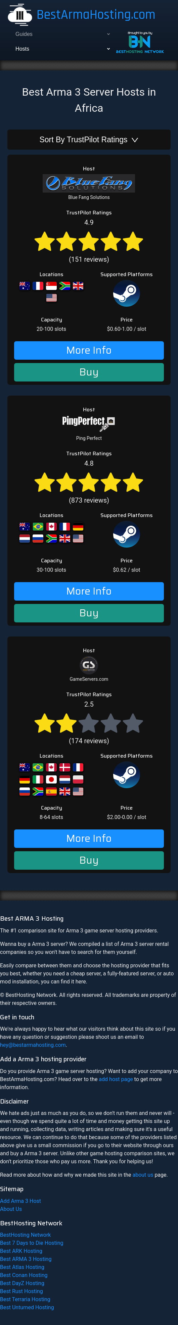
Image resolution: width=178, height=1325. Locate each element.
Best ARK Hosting (21, 1251)
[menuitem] (61, 34)
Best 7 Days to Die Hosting (31, 1243)
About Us (11, 1209)
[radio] (44, 241)
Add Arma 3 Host (20, 1201)
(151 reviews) (89, 240)
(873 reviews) (89, 481)
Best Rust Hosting (21, 1291)
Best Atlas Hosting (22, 1267)
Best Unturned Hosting (27, 1307)
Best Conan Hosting (24, 1275)
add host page (116, 1079)
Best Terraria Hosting (25, 1299)
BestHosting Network (25, 1235)
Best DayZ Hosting (22, 1283)
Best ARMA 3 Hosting (25, 1259)
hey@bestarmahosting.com (33, 1045)
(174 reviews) (89, 722)
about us (142, 1175)
